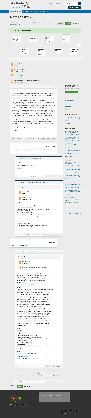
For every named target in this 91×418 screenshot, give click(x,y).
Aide (36, 11)
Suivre (68, 23)
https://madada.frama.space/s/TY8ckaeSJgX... (48, 375)
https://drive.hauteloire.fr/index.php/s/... (28, 284)
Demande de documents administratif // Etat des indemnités (71, 144)
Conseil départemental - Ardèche (72, 172)
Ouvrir (17, 65)
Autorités (25, 11)
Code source (78, 412)
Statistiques (42, 11)
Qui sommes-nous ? (14, 404)
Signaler (53, 138)
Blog (31, 11)
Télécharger (26, 193)
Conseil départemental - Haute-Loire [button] (28, 158)
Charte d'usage (31, 404)
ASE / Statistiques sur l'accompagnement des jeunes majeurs (72, 199)
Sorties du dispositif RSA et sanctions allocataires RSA (71, 131)
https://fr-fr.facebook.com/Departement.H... (29, 227)
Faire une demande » (74, 7)
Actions (60, 23)
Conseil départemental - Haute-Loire (29, 22)
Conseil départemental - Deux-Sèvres (73, 180)
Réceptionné (53, 87)
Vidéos (66, 412)
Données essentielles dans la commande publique (72, 137)
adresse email (21, 344)
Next (79, 45)
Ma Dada (20, 4)
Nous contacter (23, 404)
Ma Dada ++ (68, 106)
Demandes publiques (15, 11)
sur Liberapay (51, 398)
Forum (48, 11)
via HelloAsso (58, 398)
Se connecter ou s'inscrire (55, 3)
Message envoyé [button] (18, 87)
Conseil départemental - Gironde (72, 134)
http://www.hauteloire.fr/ (24, 223)
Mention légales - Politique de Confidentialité (19, 405)
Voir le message (22, 65)
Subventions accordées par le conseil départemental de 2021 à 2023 (73, 169)
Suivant (72, 123)
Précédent (67, 123)
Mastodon (72, 412)
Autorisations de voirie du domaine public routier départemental (71, 162)
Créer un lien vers (45, 138)
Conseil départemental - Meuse (71, 194)
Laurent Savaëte (19, 373)
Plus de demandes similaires (70, 204)
